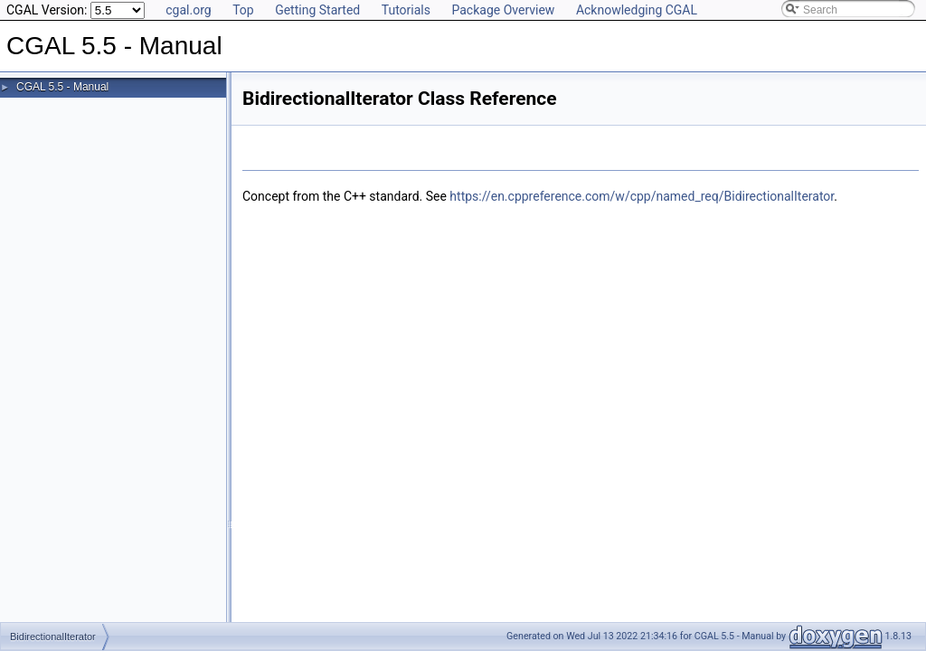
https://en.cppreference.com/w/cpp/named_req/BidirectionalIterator (641, 196)
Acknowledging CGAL (636, 10)
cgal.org (188, 10)
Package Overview (502, 10)
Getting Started (317, 10)
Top (243, 10)
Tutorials (406, 10)
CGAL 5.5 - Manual (62, 86)
